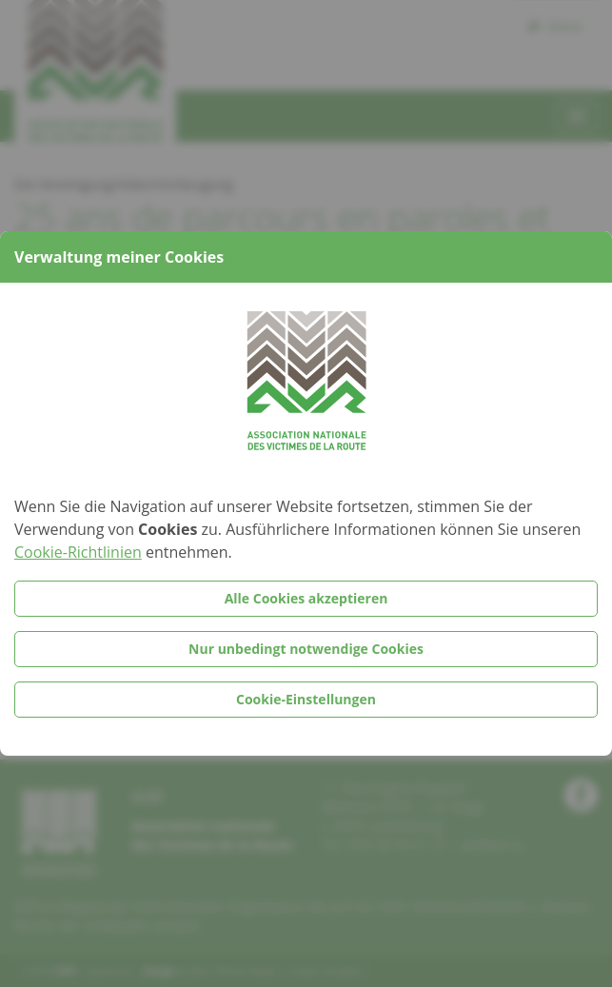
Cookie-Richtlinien (78, 552)
